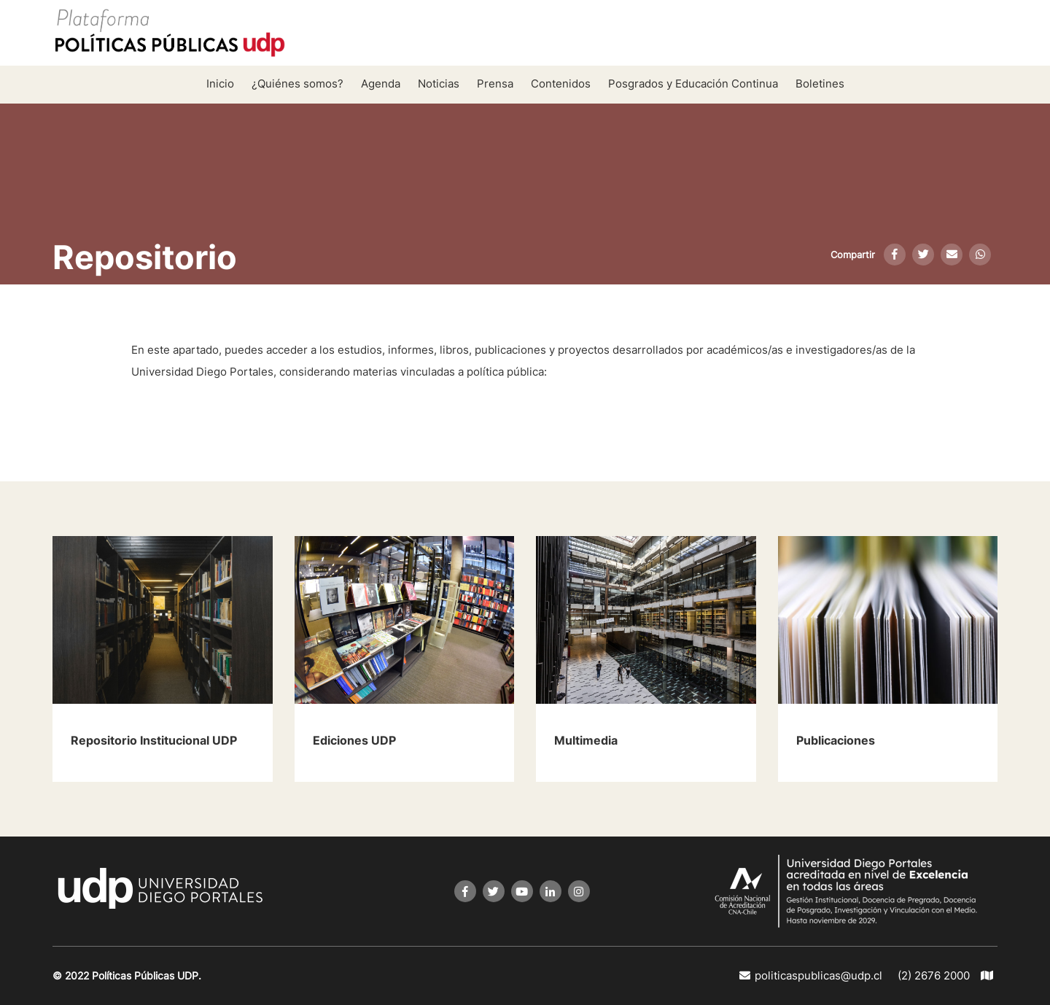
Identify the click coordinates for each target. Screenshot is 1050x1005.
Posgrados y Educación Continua (693, 83)
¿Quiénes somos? (297, 83)
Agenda (380, 83)
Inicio (220, 83)
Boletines (820, 83)
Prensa (495, 83)
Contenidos (561, 83)
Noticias (438, 83)
